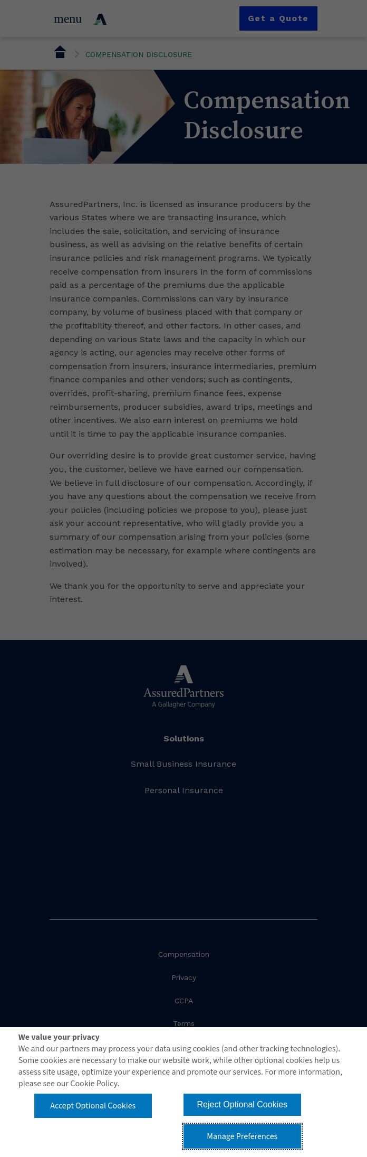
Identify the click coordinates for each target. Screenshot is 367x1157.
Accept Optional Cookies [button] (93, 1106)
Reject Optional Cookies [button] (242, 1104)
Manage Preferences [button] (242, 1136)
